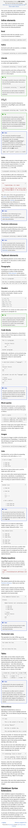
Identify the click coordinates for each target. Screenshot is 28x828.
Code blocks (6, 330)
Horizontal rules (7, 634)
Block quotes (6, 403)
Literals (4, 58)
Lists (3, 451)
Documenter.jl (6, 217)
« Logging (3, 822)
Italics (3, 45)
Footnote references (9, 224)
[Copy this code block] (25, 40)
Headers (4, 288)
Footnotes (5, 250)
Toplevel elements (9, 255)
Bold (3, 31)
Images (4, 434)
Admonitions (6, 707)
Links (3, 157)
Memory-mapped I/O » (21, 822)
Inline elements (8, 20)
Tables (3, 654)
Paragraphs (5, 267)
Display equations (8, 558)
